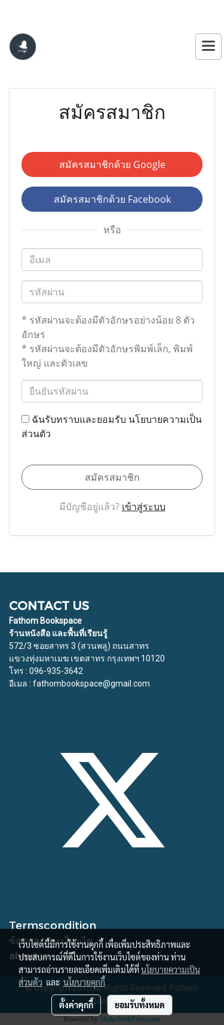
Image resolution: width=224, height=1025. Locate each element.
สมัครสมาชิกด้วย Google (112, 164)
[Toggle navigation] (208, 46)
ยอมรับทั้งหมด (140, 1004)
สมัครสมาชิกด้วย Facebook (112, 199)
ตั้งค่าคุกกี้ (76, 1004)
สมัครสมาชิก (112, 477)
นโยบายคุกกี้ (84, 982)
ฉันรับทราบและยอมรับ (112, 426)
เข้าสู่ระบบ (143, 506)
